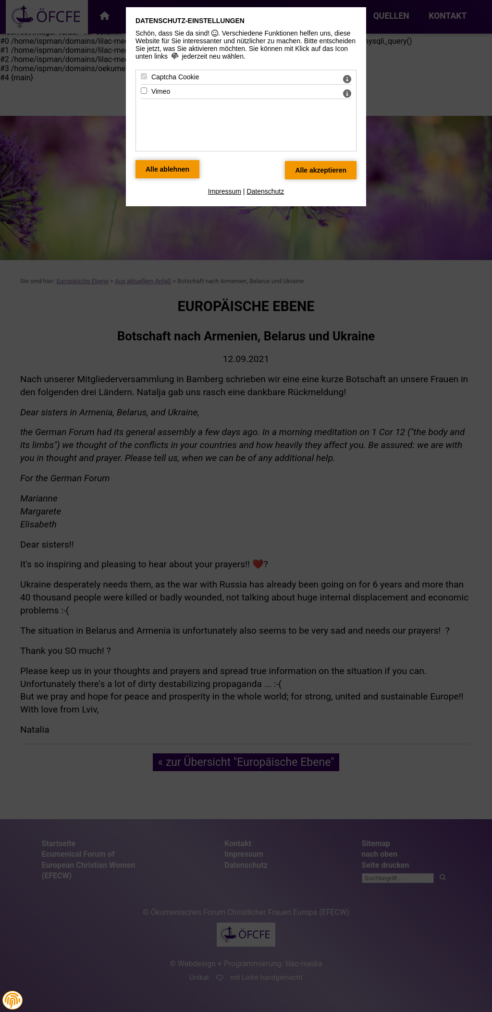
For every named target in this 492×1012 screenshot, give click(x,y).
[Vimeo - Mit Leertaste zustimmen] (144, 90)
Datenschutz (265, 191)
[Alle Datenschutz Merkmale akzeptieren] (321, 170)
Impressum (224, 191)
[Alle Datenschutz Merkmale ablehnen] (167, 169)
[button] (12, 1000)
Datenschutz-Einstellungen (190, 21)
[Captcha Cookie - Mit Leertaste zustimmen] (144, 76)
